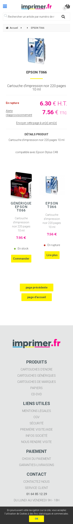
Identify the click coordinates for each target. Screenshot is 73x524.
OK (36, 518)
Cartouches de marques (36, 382)
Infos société (36, 436)
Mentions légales (36, 411)
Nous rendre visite (36, 442)
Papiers (36, 388)
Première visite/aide (36, 429)
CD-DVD (36, 394)
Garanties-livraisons (36, 465)
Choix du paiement (36, 459)
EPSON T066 (36, 72)
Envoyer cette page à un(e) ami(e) (36, 122)
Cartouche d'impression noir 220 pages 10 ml (21, 224)
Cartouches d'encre (37, 369)
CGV (36, 417)
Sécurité (37, 423)
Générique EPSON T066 (21, 207)
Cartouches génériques (36, 375)
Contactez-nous (36, 481)
